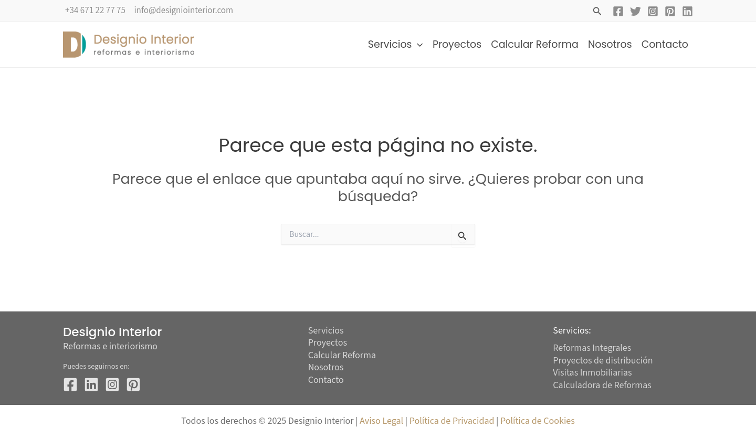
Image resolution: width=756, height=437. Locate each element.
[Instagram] (652, 11)
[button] (597, 12)
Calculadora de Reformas (602, 385)
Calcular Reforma (535, 44)
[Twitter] (635, 11)
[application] (417, 45)
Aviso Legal (381, 421)
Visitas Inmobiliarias (592, 372)
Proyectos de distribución (603, 360)
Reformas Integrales (592, 348)
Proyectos (457, 44)
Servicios (395, 45)
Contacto (665, 44)
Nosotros (610, 44)
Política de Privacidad (453, 421)
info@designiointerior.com (183, 10)
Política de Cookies (537, 421)
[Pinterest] (670, 11)
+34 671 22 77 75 (95, 10)
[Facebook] (618, 11)
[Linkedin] (687, 11)
